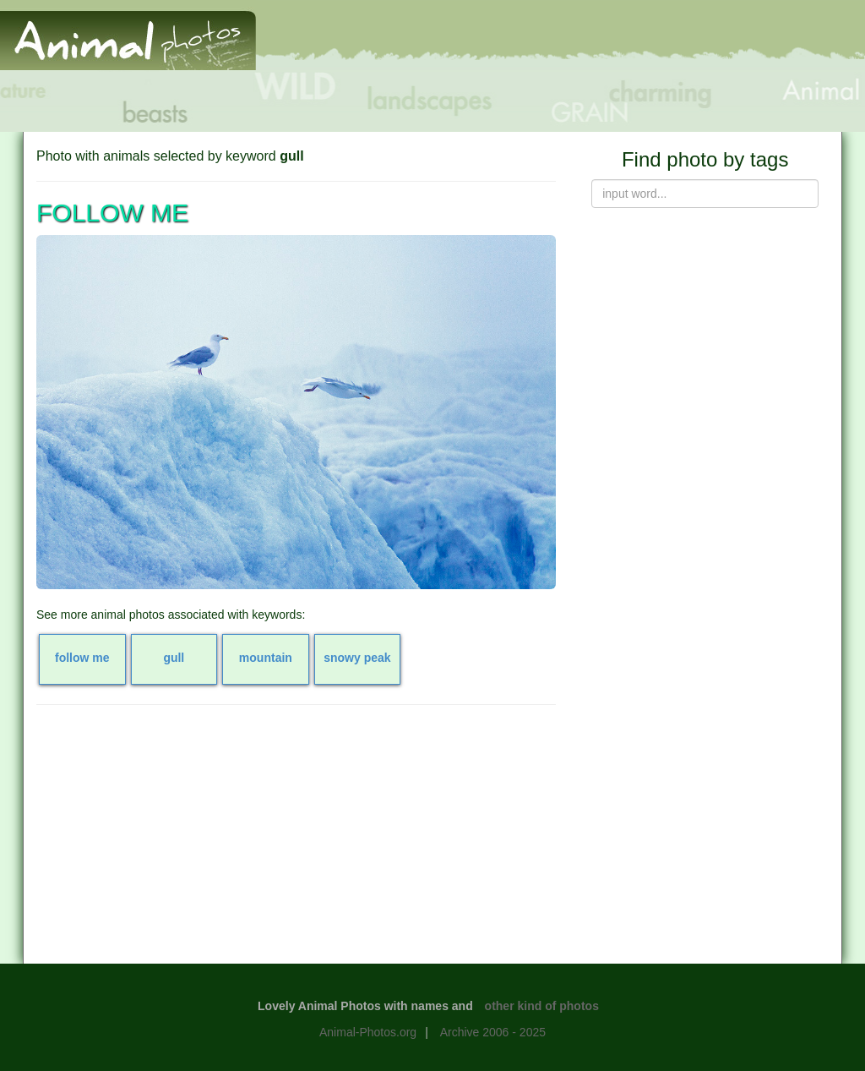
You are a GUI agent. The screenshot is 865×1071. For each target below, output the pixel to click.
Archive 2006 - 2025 (493, 1032)
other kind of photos (542, 1006)
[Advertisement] (296, 840)
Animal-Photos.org (367, 1032)
